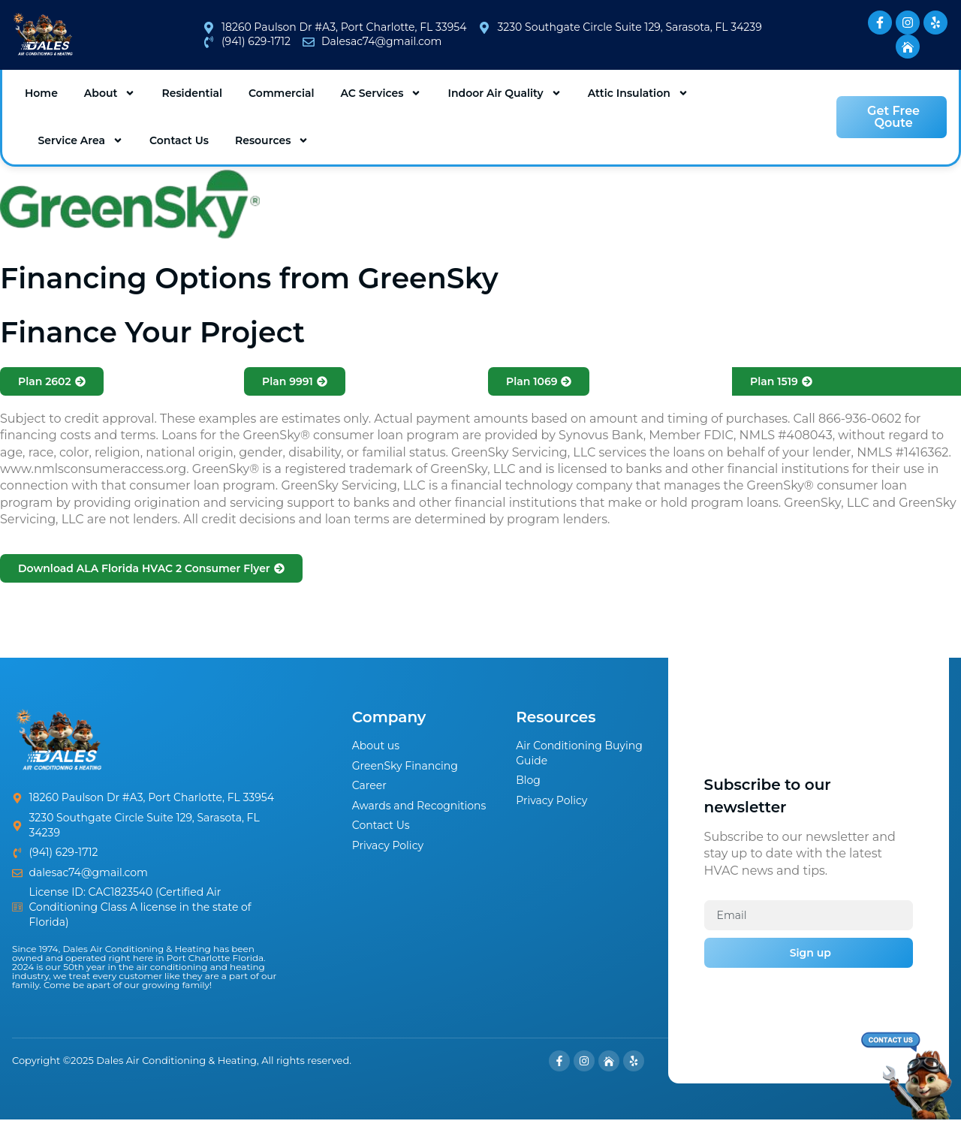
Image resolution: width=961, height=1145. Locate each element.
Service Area (81, 140)
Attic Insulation (638, 93)
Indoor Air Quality (504, 93)
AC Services (380, 93)
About (110, 93)
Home (41, 93)
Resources (272, 140)
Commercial (281, 93)
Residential (191, 93)
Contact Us (179, 140)
